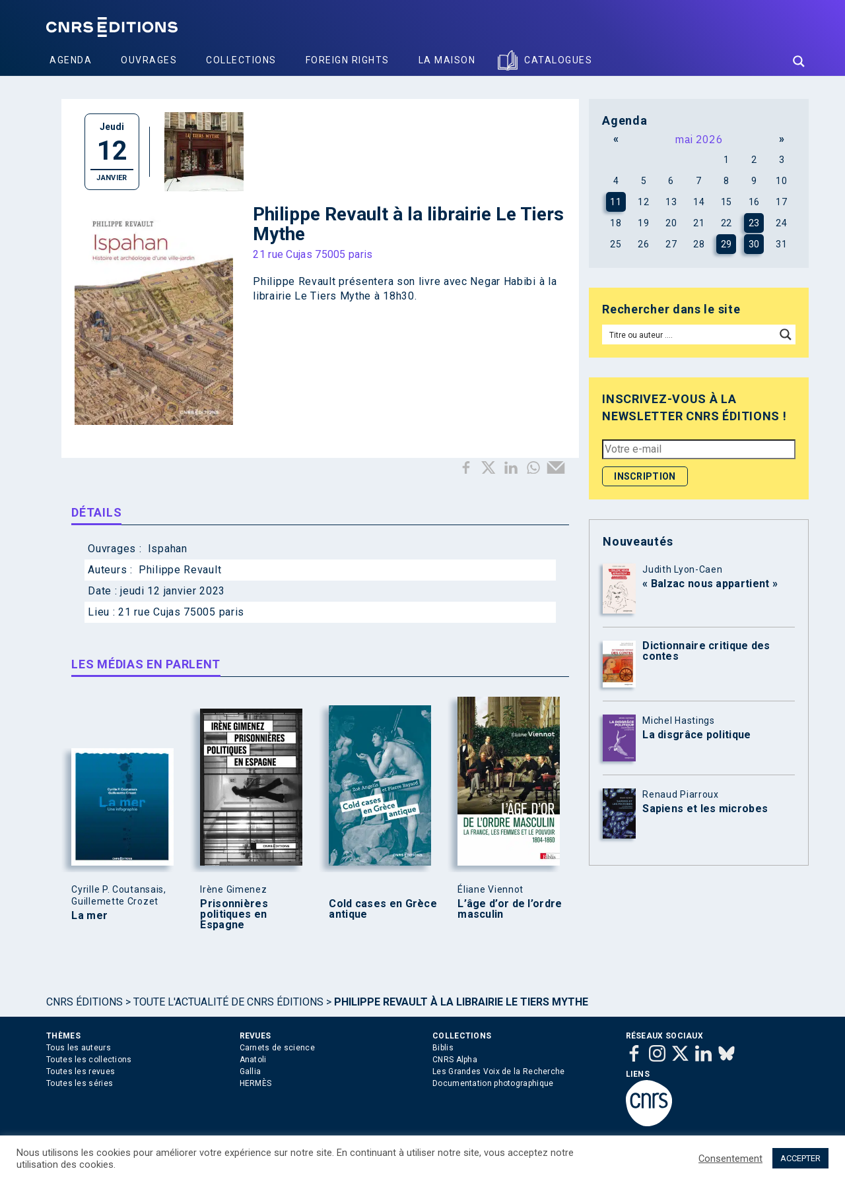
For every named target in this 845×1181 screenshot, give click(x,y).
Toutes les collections (89, 1059)
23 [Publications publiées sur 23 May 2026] (754, 223)
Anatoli (253, 1059)
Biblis (443, 1047)
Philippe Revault (180, 569)
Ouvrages (149, 60)
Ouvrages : (116, 548)
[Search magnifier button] (799, 61)
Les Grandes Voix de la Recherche (498, 1071)
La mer (89, 915)
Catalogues (558, 60)
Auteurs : (111, 569)
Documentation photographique (492, 1083)
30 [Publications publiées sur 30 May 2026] (754, 244)
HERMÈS (256, 1083)
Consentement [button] (730, 1159)
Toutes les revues (80, 1071)
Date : (104, 591)
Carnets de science (277, 1047)
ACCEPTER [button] (800, 1158)
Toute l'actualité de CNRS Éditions (228, 1002)
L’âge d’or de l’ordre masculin (509, 909)
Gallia (250, 1071)
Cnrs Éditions (84, 1002)
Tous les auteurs (78, 1047)
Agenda (71, 60)
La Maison (447, 60)
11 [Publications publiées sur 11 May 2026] (615, 202)
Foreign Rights (347, 60)
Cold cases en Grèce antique (383, 909)
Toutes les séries (79, 1083)
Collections (241, 60)
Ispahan (167, 548)
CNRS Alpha (454, 1059)
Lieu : (103, 612)
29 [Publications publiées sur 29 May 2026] (726, 244)
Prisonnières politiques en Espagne (234, 914)
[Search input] (689, 334)
